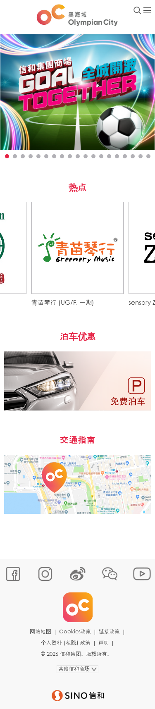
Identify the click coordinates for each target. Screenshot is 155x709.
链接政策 (109, 631)
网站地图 (40, 631)
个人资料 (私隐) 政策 (66, 642)
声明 (103, 642)
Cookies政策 (75, 631)
